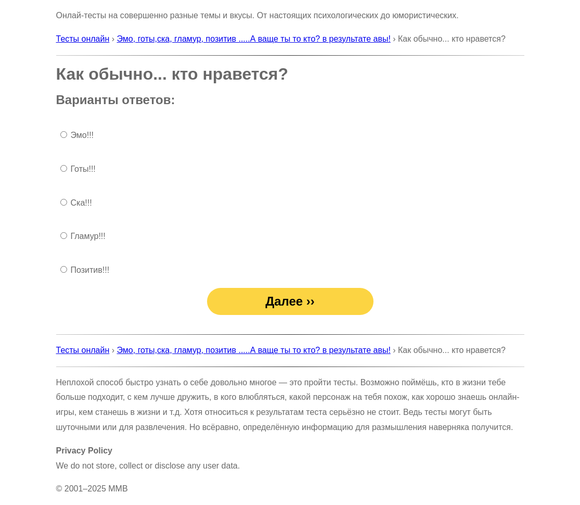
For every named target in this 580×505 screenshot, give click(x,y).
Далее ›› (290, 301)
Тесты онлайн (83, 38)
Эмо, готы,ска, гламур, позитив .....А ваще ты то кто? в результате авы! (254, 38)
